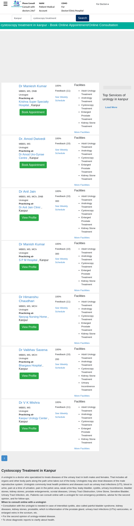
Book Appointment (33, 112)
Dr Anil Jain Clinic (29, 207)
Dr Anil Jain (27, 191)
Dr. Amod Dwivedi (32, 139)
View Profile (29, 217)
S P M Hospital (28, 260)
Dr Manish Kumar (32, 244)
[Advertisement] (67, 55)
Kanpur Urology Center (33, 418)
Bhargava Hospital (30, 365)
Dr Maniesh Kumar (33, 86)
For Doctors (102, 4)
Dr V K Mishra (29, 402)
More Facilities (82, 132)
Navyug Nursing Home (33, 316)
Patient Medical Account (47, 7)
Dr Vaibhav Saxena (33, 350)
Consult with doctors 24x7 (28, 7)
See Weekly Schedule (61, 99)
